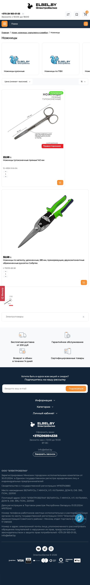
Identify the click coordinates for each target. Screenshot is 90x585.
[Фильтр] (2, 293)
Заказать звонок (45, 454)
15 (83, 81)
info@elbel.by (45, 449)
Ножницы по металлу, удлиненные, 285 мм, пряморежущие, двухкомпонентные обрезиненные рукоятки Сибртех (43, 261)
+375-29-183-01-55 (11, 13)
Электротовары (45, 316)
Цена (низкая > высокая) (17, 81)
